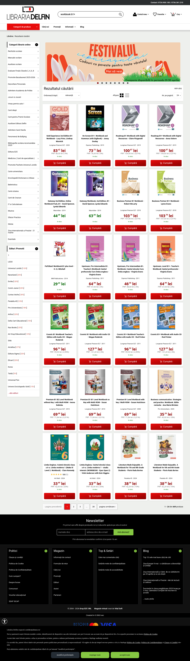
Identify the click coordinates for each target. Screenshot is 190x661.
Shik (10, 361)
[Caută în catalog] (120, 14)
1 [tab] (97, 103)
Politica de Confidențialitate (20, 590)
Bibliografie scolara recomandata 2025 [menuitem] (21, 165)
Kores (10, 387)
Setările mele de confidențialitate (111, 584)
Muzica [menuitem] (11, 231)
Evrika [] (13, 302)
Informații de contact (62, 577)
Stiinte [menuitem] (10, 244)
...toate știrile (148, 619)
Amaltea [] (14, 368)
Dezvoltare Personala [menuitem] (16, 104)
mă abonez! (123, 552)
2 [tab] (102, 103)
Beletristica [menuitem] (12, 205)
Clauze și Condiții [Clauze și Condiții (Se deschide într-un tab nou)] (170, 642)
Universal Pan (13, 400)
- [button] (36, 65)
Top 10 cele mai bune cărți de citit (157, 577)
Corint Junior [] (16, 309)
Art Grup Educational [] (19, 354)
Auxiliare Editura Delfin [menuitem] (17, 144)
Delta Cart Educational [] (20, 341)
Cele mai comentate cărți (108, 577)
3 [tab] (106, 103)
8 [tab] (127, 103)
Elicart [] (13, 381)
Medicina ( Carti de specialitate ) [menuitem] (21, 179)
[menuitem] (23, 27)
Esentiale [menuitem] (11, 260)
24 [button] (178, 116)
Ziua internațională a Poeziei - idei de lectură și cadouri (161, 601)
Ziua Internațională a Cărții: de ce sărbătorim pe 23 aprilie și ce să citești (161, 593)
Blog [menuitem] (82, 27)
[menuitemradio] (121, 115)
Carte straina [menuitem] (13, 212)
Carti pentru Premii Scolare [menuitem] (19, 137)
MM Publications (57, 299)
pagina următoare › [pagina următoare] (105, 527)
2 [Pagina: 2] (72, 527)
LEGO (10, 282)
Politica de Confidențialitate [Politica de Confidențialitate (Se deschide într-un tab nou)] (151, 642)
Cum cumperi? (15, 596)
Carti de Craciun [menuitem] (14, 218)
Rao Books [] (15, 348)
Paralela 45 (128, 499)
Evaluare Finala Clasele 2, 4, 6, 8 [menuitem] (21, 91)
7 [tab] (123, 103)
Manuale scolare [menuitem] (14, 78)
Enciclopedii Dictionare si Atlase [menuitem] (21, 199)
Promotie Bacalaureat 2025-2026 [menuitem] (21, 98)
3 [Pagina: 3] (78, 527)
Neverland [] (15, 295)
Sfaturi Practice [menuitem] (14, 238)
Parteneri (57, 615)
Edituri (56, 603)
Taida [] (12, 394)
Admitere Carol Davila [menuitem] (17, 150)
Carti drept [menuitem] (12, 131)
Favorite (159, 14)
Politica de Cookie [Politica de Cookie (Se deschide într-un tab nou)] (150, 634)
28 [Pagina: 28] (91, 527)
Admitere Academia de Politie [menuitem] (20, 111)
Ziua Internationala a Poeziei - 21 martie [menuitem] (21, 252)
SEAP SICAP (14, 621)
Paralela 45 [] (15, 322)
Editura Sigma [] (16, 374)
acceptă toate (125, 655)
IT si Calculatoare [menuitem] (15, 225)
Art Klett (57, 499)
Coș (176, 14)
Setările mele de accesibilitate (110, 590)
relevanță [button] (69, 116)
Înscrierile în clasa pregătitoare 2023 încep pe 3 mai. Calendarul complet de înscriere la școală (161, 611)
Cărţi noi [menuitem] (45, 27)
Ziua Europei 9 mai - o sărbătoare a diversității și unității (162, 585)
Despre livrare (14, 603)
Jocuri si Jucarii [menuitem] (14, 118)
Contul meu (141, 14)
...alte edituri (13, 414)
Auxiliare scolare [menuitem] (14, 85)
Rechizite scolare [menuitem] (15, 72)
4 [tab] (110, 103)
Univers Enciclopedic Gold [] (21, 407)
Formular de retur (61, 584)
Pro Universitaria (163, 429)
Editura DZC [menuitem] (13, 172)
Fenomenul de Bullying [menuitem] (17, 157)
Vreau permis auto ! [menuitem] (16, 124)
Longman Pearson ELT (57, 166)
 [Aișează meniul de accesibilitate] (4, 621)
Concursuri (13, 609)
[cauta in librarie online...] (87, 14)
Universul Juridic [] (17, 289)
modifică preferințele (65, 655)
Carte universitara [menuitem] (15, 192)
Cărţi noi (57, 590)
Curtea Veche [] (16, 315)
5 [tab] (115, 103)
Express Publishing (92, 166)
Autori (56, 609)
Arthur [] (13, 335)
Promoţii (57, 596)
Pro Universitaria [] (17, 328)
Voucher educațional (17, 615)
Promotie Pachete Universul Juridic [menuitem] (22, 185)
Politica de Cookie (16, 584)
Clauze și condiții (16, 577)
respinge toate (94, 655)
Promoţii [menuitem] (57, 27)
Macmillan (57, 231)
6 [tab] (119, 103)
